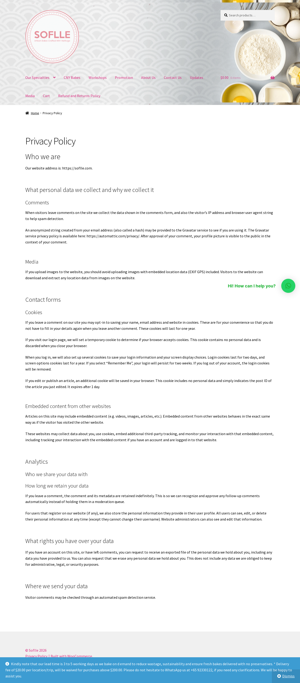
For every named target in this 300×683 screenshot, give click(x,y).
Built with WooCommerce (71, 656)
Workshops (98, 77)
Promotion (124, 77)
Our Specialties (37, 77)
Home (35, 113)
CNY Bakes (72, 77)
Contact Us (173, 77)
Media (30, 95)
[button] (288, 286)
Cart (46, 95)
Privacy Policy (36, 656)
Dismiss (288, 676)
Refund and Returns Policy (79, 95)
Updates (196, 77)
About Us (148, 77)
